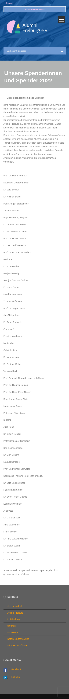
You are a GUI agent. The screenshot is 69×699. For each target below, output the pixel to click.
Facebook (16, 669)
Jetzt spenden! (14, 606)
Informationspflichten (17, 645)
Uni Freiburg (13, 619)
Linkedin (15, 677)
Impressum (12, 632)
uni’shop (11, 626)
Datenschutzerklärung (18, 639)
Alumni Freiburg (15, 613)
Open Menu (61, 19)
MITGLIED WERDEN (35, 9)
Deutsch (9, 3)
